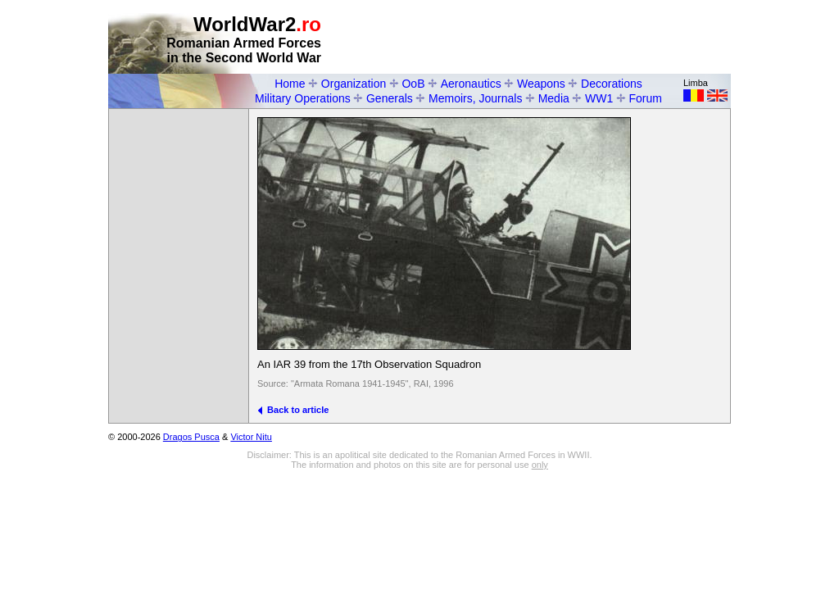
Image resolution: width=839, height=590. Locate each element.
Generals (389, 98)
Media (553, 98)
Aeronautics (471, 83)
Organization (353, 83)
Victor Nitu (251, 437)
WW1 (599, 98)
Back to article (293, 410)
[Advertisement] (539, 37)
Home (289, 83)
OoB (412, 83)
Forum (645, 98)
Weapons (541, 83)
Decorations (611, 83)
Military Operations (303, 98)
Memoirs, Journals (475, 98)
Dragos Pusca (191, 437)
